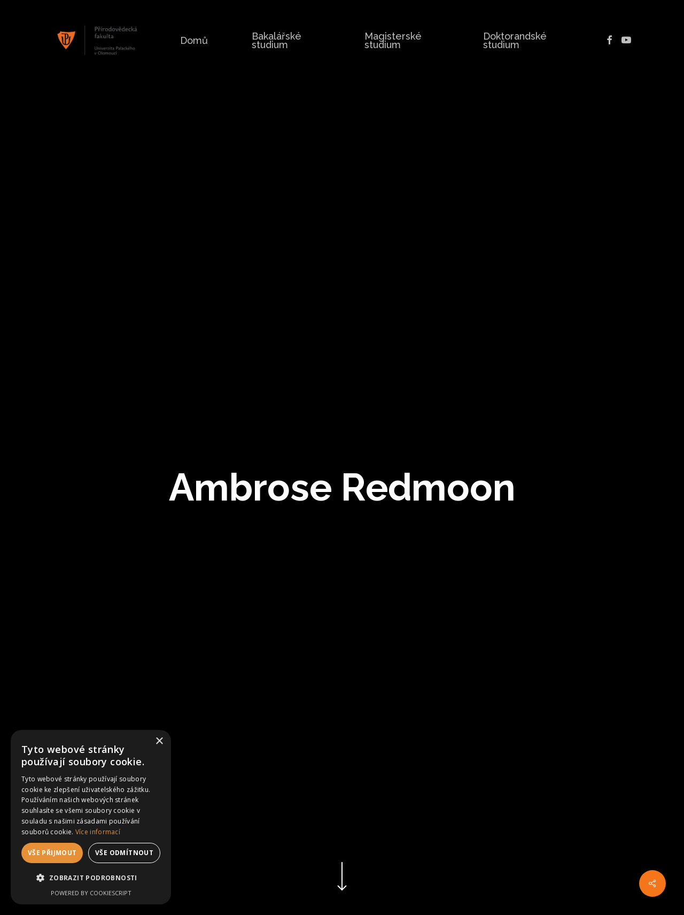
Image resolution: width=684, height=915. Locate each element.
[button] (90, 878)
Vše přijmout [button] (52, 852)
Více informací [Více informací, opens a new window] (97, 831)
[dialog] (91, 817)
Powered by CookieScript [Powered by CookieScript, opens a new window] (91, 893)
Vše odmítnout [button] (124, 852)
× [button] (159, 741)
